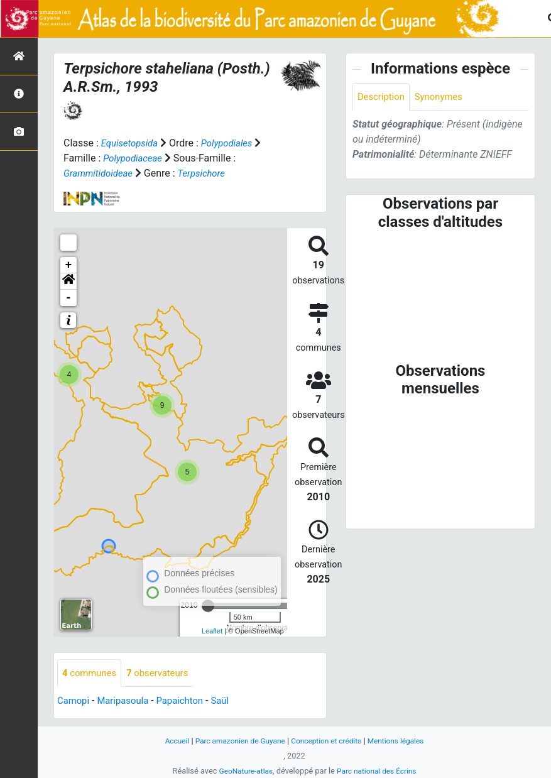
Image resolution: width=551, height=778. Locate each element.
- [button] (68, 297)
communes (91, 673)
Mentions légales (403, 740)
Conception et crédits (328, 740)
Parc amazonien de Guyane (236, 740)
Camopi (74, 702)
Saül (231, 702)
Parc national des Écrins (379, 770)
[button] (68, 281)
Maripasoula (127, 702)
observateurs (164, 673)
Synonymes (444, 97)
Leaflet (212, 631)
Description (382, 97)
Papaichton (188, 702)
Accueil (168, 740)
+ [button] (68, 265)
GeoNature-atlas (243, 770)
